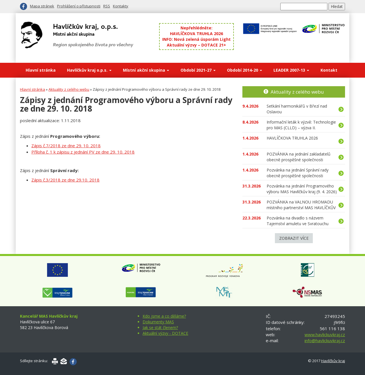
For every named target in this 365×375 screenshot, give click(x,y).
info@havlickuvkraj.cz (325, 340)
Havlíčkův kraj (333, 360)
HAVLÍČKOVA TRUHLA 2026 (196, 33)
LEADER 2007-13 (291, 70)
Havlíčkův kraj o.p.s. (89, 70)
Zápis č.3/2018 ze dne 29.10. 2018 (65, 180)
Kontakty (120, 6)
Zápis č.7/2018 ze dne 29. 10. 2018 (66, 145)
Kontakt (329, 70)
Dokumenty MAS (158, 321)
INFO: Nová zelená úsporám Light (196, 39)
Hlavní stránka (41, 70)
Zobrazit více (294, 238)
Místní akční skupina (146, 70)
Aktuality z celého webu (68, 89)
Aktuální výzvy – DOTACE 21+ (196, 45)
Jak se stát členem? (160, 327)
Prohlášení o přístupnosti (78, 6)
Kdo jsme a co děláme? (164, 316)
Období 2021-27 (198, 70)
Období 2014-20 (244, 70)
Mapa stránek (42, 6)
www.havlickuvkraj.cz (325, 334)
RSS (106, 6)
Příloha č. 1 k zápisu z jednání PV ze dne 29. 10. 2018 (83, 152)
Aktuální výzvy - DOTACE (165, 333)
